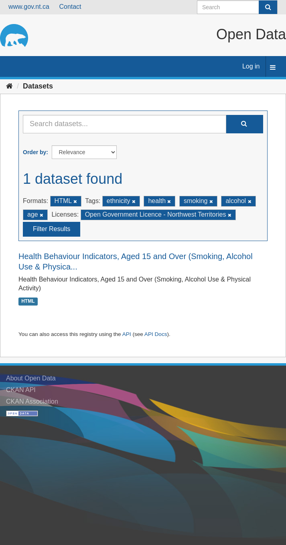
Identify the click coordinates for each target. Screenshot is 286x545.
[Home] (9, 86)
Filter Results (51, 228)
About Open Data (31, 378)
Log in (251, 66)
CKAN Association (32, 401)
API (126, 334)
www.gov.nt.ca (28, 6)
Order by (34, 152)
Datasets (38, 86)
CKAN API (21, 389)
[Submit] (268, 7)
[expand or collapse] (273, 67)
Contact (70, 6)
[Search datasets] (237, 7)
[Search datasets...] (124, 124)
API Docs (155, 334)
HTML (27, 301)
